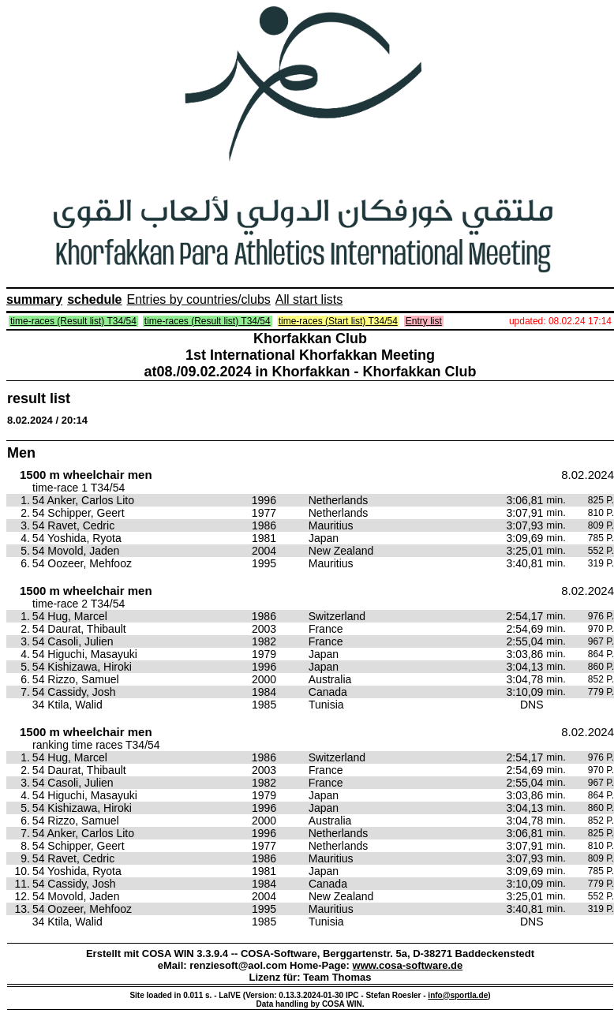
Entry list (424, 321)
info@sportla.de (458, 995)
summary (34, 299)
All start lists (309, 299)
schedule (94, 299)
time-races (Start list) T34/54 (338, 321)
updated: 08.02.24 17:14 (560, 321)
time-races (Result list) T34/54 (73, 321)
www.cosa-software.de (408, 965)
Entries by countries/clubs (199, 299)
